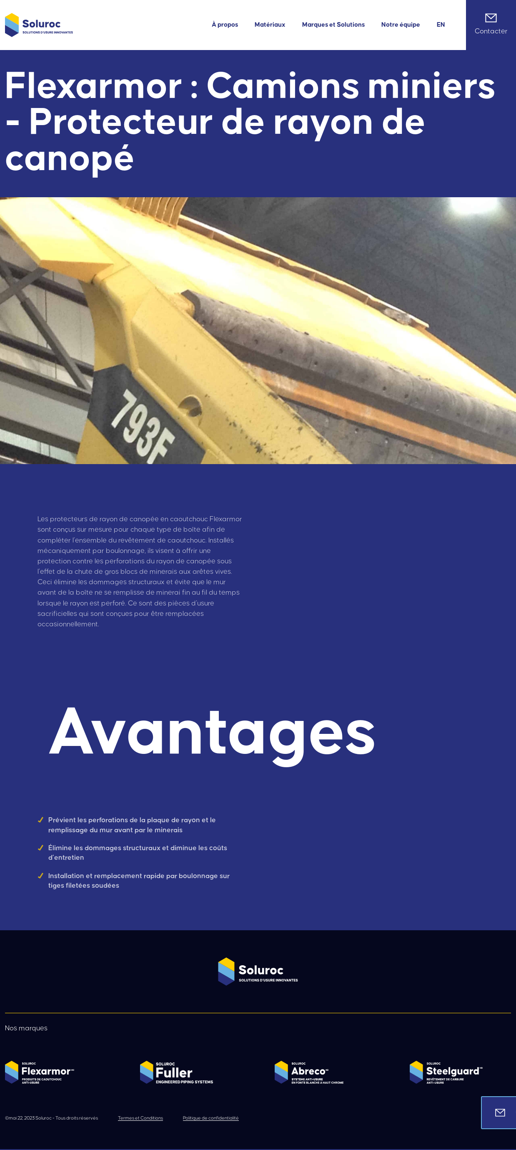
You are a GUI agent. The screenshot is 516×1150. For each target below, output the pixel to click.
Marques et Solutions (333, 25)
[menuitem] (441, 24)
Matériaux (270, 25)
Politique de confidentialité (211, 1118)
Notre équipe (400, 25)
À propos (225, 25)
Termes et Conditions (140, 1118)
